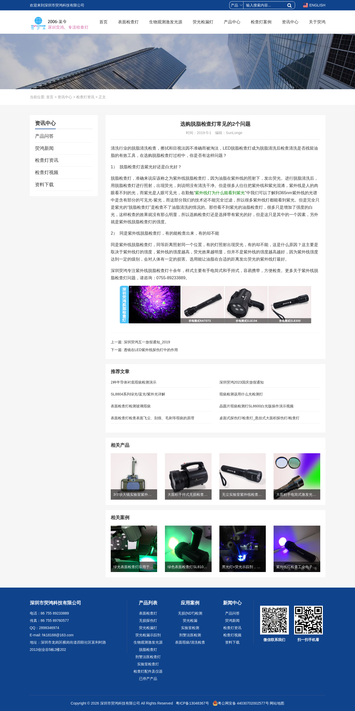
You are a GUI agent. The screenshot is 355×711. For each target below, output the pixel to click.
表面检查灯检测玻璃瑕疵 (131, 406)
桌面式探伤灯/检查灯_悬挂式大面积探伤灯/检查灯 (259, 418)
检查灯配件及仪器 (148, 671)
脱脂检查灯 (148, 649)
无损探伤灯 (148, 620)
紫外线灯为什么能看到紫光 (220, 193)
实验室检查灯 (148, 664)
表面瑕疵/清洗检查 (190, 642)
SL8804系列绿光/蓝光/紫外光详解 (138, 394)
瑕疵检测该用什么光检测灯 (241, 394)
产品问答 (44, 136)
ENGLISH (314, 5)
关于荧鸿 (317, 22)
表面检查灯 (128, 22)
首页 (103, 22)
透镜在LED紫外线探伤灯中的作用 (151, 350)
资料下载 (44, 184)
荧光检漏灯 (203, 22)
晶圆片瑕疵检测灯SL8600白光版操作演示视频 (256, 406)
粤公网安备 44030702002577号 (241, 703)
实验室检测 (190, 628)
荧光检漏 (190, 620)
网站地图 (277, 703)
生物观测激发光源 (165, 22)
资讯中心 (290, 22)
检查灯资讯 (85, 97)
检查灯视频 (46, 172)
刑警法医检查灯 (148, 657)
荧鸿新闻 (44, 148)
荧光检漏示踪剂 (148, 635)
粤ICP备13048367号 (192, 703)
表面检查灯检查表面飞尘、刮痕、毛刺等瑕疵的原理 (152, 418)
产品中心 (232, 22)
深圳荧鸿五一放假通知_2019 (147, 342)
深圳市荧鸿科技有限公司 (120, 703)
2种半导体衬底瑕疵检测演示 (133, 382)
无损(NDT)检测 (190, 613)
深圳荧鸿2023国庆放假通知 (241, 382)
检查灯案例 (261, 22)
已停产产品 (148, 679)
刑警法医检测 (190, 635)
